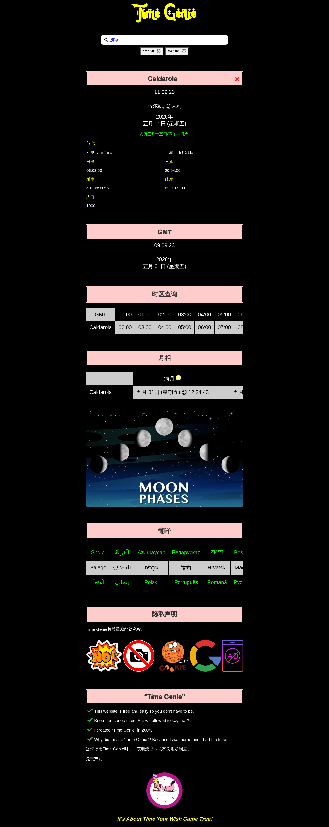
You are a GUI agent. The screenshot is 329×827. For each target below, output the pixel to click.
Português (186, 582)
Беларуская (186, 552)
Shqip (97, 552)
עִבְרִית (151, 567)
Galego (97, 567)
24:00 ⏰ (177, 51)
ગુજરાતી (122, 567)
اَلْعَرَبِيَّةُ (122, 552)
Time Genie (164, 13)
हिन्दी (186, 568)
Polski (151, 582)
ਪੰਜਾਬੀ (97, 582)
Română (217, 582)
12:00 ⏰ (152, 51)
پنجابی (122, 582)
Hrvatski (217, 567)
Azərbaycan (151, 552)
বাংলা (217, 552)
